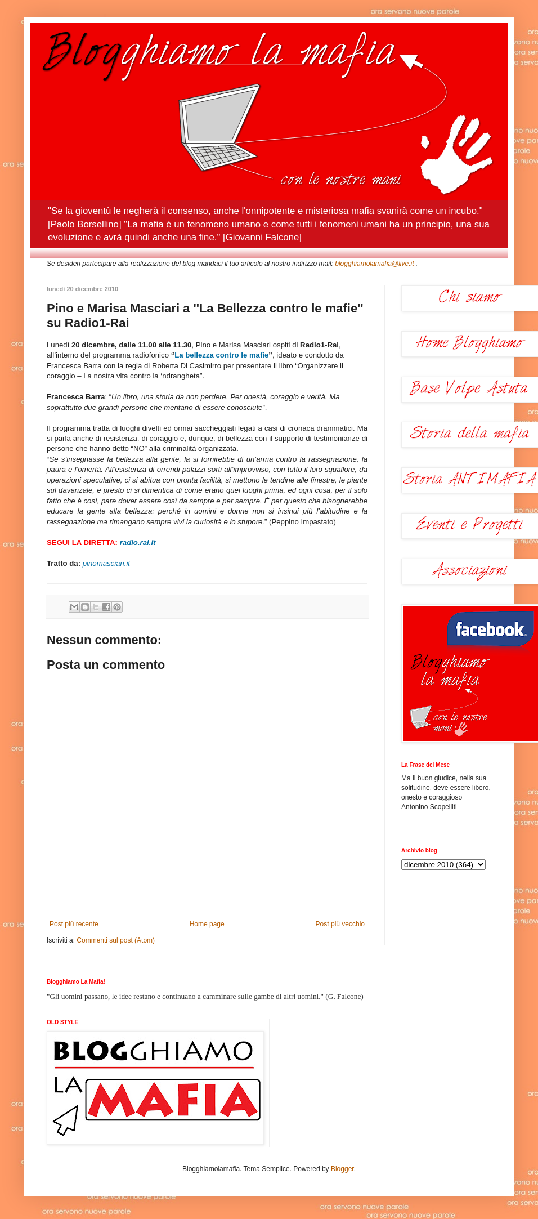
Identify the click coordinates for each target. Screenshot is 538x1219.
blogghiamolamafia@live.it (374, 263)
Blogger (342, 1169)
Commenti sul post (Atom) (116, 940)
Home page (207, 924)
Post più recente (74, 924)
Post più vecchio (340, 924)
